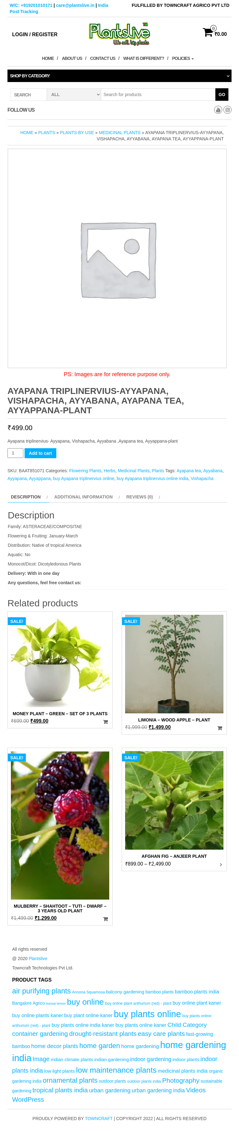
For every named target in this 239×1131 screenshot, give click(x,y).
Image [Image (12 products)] (41, 1059)
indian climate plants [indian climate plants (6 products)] (72, 1059)
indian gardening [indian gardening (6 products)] (111, 1059)
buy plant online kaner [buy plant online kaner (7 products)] (88, 1015)
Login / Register (35, 34)
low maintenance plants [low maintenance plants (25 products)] (116, 1070)
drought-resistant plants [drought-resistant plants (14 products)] (103, 1033)
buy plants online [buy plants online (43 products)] (147, 1014)
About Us (72, 58)
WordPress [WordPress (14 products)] (28, 1099)
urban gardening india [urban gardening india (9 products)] (158, 1090)
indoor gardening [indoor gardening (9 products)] (150, 1059)
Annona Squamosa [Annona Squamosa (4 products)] (88, 992)
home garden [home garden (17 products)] (99, 1046)
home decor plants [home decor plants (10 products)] (54, 1046)
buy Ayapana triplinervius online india (152, 478)
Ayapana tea (189, 470)
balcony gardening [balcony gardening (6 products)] (125, 991)
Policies (183, 58)
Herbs (109, 470)
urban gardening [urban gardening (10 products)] (110, 1090)
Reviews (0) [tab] (139, 496)
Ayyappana (40, 478)
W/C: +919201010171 (31, 5)
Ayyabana (213, 470)
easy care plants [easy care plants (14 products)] (161, 1033)
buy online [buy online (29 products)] (85, 1002)
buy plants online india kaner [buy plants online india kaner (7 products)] (83, 1025)
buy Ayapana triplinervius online (84, 478)
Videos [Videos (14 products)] (196, 1090)
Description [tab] (26, 496)
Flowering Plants (85, 470)
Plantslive (38, 958)
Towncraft (99, 1118)
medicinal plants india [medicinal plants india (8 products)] (183, 1071)
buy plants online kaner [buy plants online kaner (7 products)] (140, 1025)
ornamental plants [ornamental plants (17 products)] (70, 1080)
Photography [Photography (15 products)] (180, 1080)
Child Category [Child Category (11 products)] (187, 1025)
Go (221, 94)
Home (48, 58)
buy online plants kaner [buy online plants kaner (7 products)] (37, 1015)
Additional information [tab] (83, 496)
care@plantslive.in (75, 5)
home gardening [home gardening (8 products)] (140, 1046)
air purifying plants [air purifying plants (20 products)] (41, 991)
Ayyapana (17, 478)
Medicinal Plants (120, 132)
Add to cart (40, 453)
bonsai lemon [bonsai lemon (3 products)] (56, 1003)
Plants (46, 132)
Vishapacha (202, 478)
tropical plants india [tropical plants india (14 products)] (60, 1090)
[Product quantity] (15, 453)
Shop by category (30, 75)
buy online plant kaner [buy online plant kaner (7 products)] (197, 1003)
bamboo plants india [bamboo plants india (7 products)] (197, 991)
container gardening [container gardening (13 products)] (40, 1033)
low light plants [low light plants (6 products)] (59, 1071)
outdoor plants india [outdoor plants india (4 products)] (144, 1081)
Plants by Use (77, 132)
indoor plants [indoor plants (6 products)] (185, 1059)
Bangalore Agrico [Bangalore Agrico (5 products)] (28, 1003)
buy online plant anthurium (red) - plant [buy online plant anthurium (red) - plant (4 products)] (138, 1003)
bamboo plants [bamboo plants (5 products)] (159, 992)
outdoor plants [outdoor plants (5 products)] (112, 1081)
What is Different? (143, 58)
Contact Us (102, 58)
